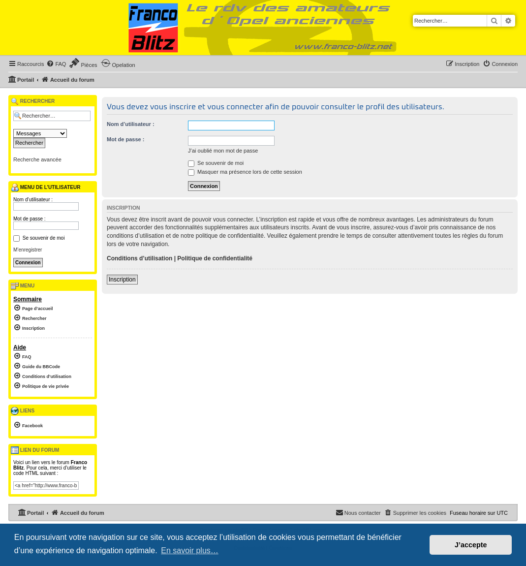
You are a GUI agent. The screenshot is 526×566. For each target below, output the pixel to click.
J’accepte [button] (471, 545)
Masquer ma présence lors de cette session (245, 172)
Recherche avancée (37, 159)
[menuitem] (56, 64)
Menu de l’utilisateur (45, 187)
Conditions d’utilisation (139, 258)
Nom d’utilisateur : (131, 124)
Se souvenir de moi (216, 163)
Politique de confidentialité (214, 258)
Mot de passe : (125, 139)
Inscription (122, 279)
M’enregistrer (27, 249)
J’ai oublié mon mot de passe (223, 151)
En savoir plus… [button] (189, 550)
